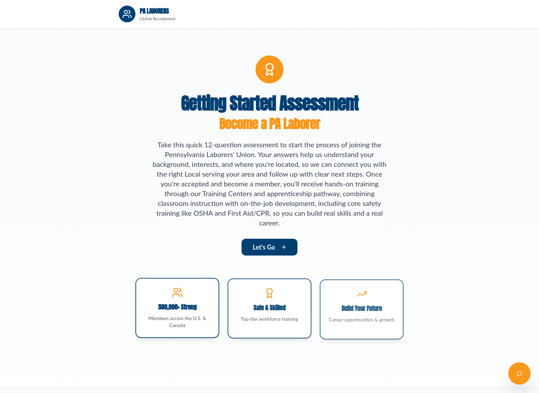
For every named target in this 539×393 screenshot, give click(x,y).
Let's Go (269, 247)
